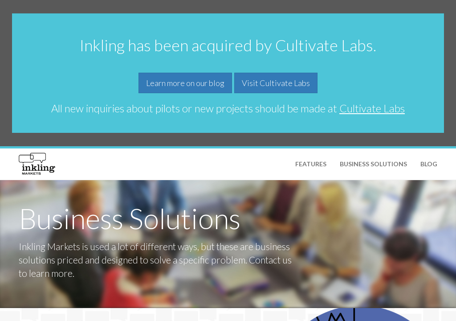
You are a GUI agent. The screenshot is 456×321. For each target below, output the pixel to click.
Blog (428, 164)
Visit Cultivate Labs (276, 83)
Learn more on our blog (185, 83)
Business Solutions (373, 164)
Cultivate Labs (372, 108)
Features (310, 164)
